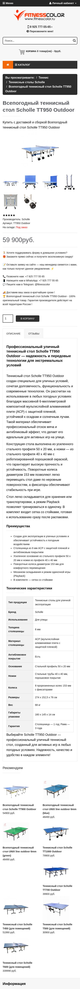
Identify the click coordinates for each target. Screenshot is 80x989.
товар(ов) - (49, 51)
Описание (13, 333)
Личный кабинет (62, 3)
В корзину (28, 318)
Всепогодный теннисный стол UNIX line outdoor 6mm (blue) (59, 809)
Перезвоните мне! (40, 31)
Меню (8, 3)
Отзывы (33, 333)
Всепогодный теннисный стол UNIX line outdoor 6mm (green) (19, 851)
